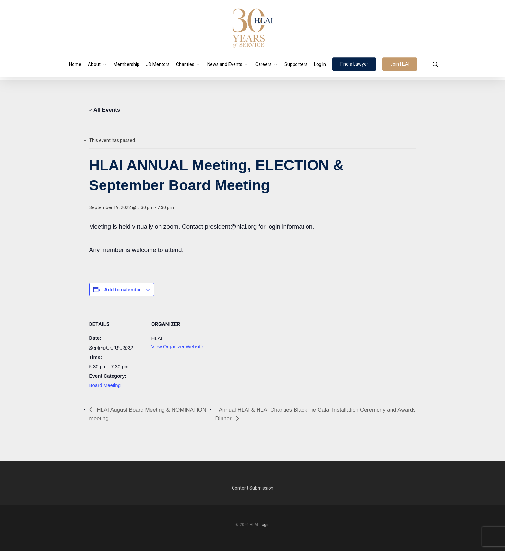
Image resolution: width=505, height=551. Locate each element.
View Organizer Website (177, 346)
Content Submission (252, 488)
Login (265, 524)
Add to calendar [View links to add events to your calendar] (122, 289)
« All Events (104, 110)
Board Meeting (105, 385)
